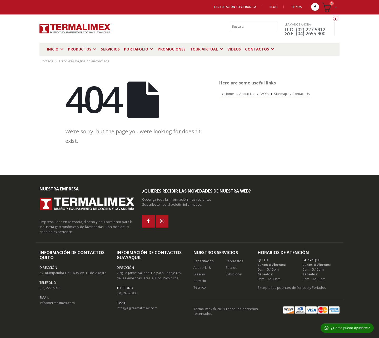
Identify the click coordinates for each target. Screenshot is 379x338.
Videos (234, 49)
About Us (246, 94)
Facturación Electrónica (235, 7)
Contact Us (301, 94)
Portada (47, 61)
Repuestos (234, 261)
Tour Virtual (204, 49)
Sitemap (280, 94)
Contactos (257, 49)
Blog (274, 7)
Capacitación (203, 261)
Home (229, 94)
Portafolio (136, 49)
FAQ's (264, 94)
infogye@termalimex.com (137, 308)
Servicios (110, 49)
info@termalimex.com (57, 303)
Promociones (172, 49)
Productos (79, 49)
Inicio (52, 49)
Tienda (296, 7)
